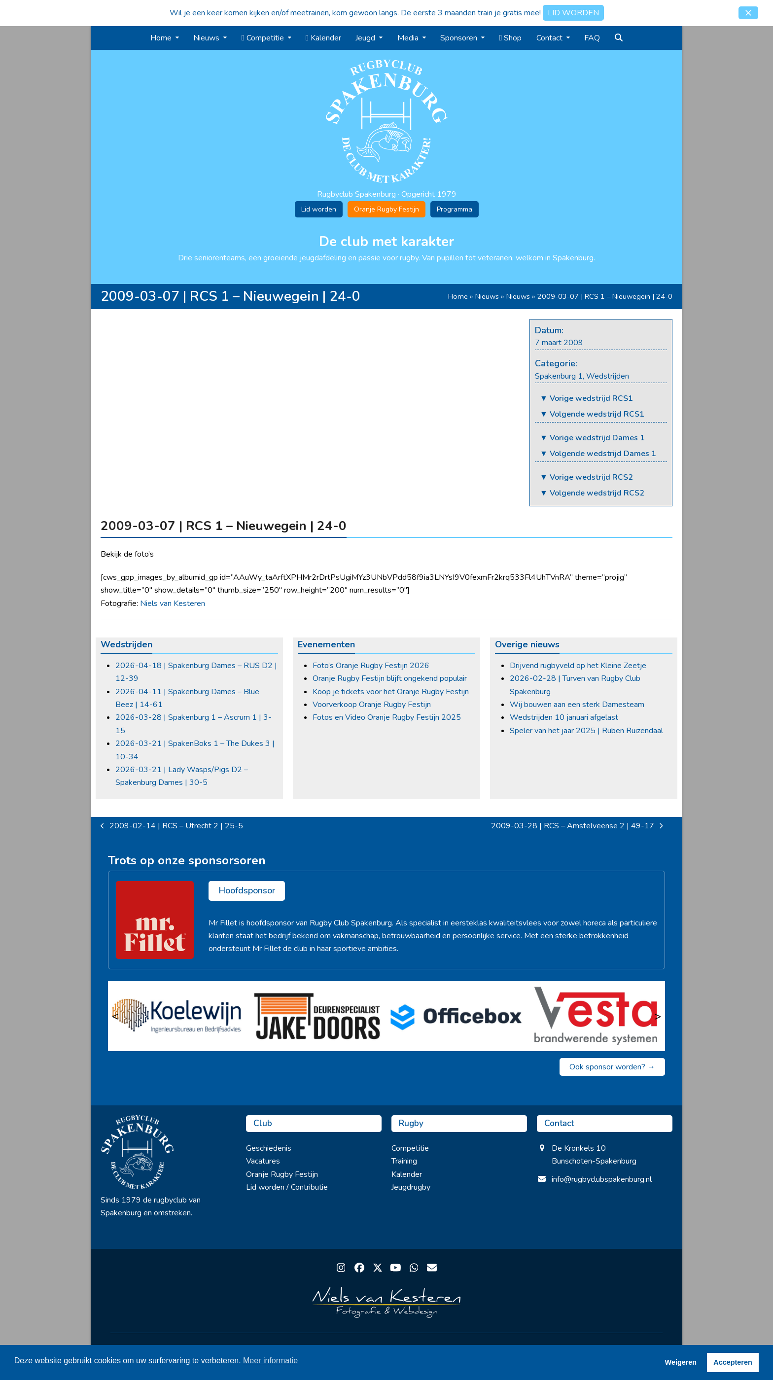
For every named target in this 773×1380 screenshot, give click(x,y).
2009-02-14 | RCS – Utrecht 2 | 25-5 (172, 826)
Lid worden (318, 209)
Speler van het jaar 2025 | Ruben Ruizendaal (586, 730)
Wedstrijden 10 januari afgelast (564, 717)
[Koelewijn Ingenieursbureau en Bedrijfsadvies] (177, 1016)
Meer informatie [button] (270, 1360)
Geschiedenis (268, 1148)
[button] (748, 12)
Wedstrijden (607, 376)
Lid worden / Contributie (287, 1187)
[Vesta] (596, 1016)
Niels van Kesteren (172, 603)
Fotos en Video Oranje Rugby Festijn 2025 (387, 717)
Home (458, 296)
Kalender (406, 1174)
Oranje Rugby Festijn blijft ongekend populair (390, 678)
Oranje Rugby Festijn (386, 209)
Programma (454, 209)
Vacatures (263, 1161)
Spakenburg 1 (559, 376)
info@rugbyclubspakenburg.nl (602, 1179)
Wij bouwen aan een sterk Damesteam (577, 704)
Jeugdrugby (410, 1187)
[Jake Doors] (317, 1016)
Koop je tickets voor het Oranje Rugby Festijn (391, 691)
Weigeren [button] (681, 1362)
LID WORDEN (573, 12)
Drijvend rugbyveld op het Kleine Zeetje (578, 665)
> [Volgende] (657, 1016)
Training (404, 1161)
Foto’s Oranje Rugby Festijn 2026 (371, 665)
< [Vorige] (115, 1016)
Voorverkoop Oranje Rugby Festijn (372, 704)
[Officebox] (456, 1016)
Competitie (410, 1148)
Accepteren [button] (732, 1362)
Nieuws (487, 296)
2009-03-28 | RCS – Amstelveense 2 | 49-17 (577, 826)
